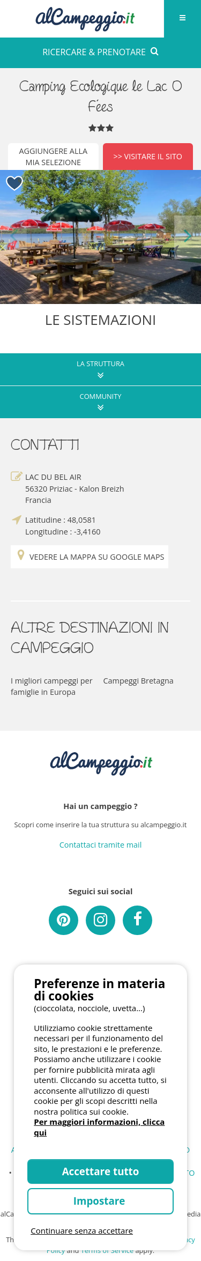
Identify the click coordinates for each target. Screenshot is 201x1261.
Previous (13, 237)
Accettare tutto (100, 1171)
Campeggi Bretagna (138, 681)
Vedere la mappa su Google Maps (89, 557)
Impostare (100, 1200)
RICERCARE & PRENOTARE (100, 52)
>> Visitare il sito (147, 156)
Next (187, 237)
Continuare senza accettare (82, 1230)
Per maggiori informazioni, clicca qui (99, 1127)
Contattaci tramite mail (100, 845)
